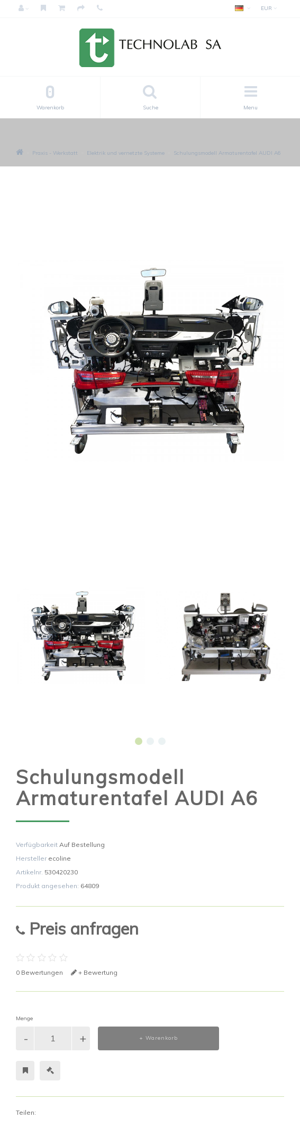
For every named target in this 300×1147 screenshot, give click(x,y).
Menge (24, 1018)
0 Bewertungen (39, 972)
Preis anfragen (77, 928)
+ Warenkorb (158, 1037)
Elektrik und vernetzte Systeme (126, 153)
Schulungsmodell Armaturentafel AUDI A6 (227, 153)
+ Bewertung (94, 972)
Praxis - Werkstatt (55, 153)
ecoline (59, 858)
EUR (269, 8)
